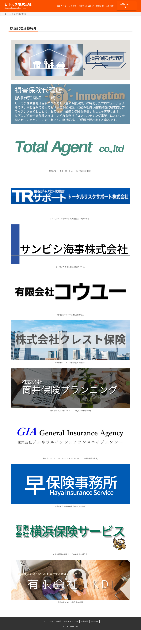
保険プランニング (71, 621)
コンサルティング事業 (52, 621)
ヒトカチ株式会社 (17, 4)
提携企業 (84, 621)
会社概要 (94, 621)
